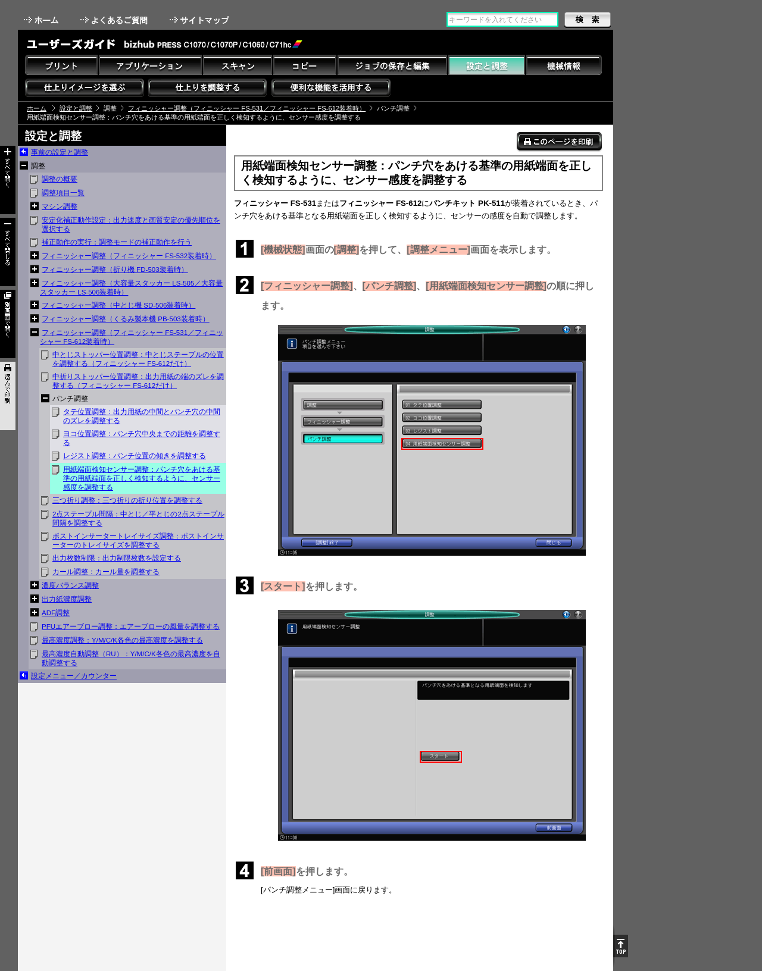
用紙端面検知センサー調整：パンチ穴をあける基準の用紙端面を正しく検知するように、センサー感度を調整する (141, 478)
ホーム (42, 20)
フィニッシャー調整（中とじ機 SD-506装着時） (118, 305)
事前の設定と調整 (59, 152)
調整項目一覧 (63, 192)
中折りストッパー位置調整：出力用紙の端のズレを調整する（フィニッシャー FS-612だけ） (138, 381)
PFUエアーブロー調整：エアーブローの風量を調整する (131, 626)
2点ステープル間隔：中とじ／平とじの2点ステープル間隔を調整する (138, 518)
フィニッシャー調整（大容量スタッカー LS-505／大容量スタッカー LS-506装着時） (131, 288)
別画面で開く (7, 324)
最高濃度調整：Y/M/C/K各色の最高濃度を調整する (122, 640)
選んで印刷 (7, 396)
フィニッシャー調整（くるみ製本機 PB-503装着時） (126, 318)
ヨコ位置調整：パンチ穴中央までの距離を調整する (141, 438)
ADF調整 (56, 612)
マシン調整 (59, 206)
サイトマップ (201, 20)
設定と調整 (76, 108)
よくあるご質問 (115, 20)
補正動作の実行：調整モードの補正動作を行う (117, 242)
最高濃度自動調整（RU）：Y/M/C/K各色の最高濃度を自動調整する (131, 658)
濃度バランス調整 (70, 585)
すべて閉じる (7, 252)
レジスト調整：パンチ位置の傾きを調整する (134, 455)
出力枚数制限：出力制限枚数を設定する (116, 558)
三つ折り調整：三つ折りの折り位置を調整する (127, 500)
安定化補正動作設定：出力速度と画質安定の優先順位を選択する (131, 225)
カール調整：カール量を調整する (106, 571)
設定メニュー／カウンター (74, 675)
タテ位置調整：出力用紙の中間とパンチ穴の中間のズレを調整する (141, 416)
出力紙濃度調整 (67, 599)
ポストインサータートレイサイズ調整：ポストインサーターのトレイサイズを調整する (138, 541)
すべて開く (7, 180)
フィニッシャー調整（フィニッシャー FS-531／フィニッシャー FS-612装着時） (247, 108)
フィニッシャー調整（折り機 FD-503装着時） (115, 269)
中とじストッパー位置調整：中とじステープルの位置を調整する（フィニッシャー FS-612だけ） (138, 359)
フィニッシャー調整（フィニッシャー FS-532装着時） (129, 255)
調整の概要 (59, 179)
